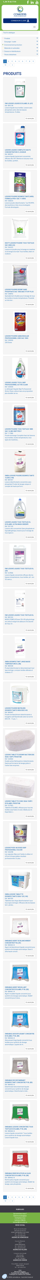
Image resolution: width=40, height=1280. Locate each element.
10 (5, 1201)
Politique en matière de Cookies (20, 1274)
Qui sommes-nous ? (20, 1213)
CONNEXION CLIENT (20, 21)
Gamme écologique (20, 1216)
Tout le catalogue (9, 33)
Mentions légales (20, 1272)
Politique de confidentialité (20, 1273)
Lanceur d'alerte (20, 1220)
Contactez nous (20, 1218)
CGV (20, 1270)
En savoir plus (30, 118)
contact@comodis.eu (20, 1222)
